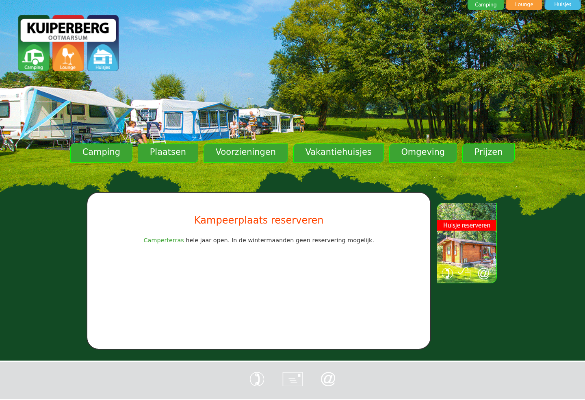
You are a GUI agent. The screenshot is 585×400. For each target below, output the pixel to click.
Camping (101, 152)
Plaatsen (168, 152)
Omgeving (423, 152)
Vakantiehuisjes (339, 152)
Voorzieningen (246, 152)
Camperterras (164, 240)
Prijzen (488, 152)
